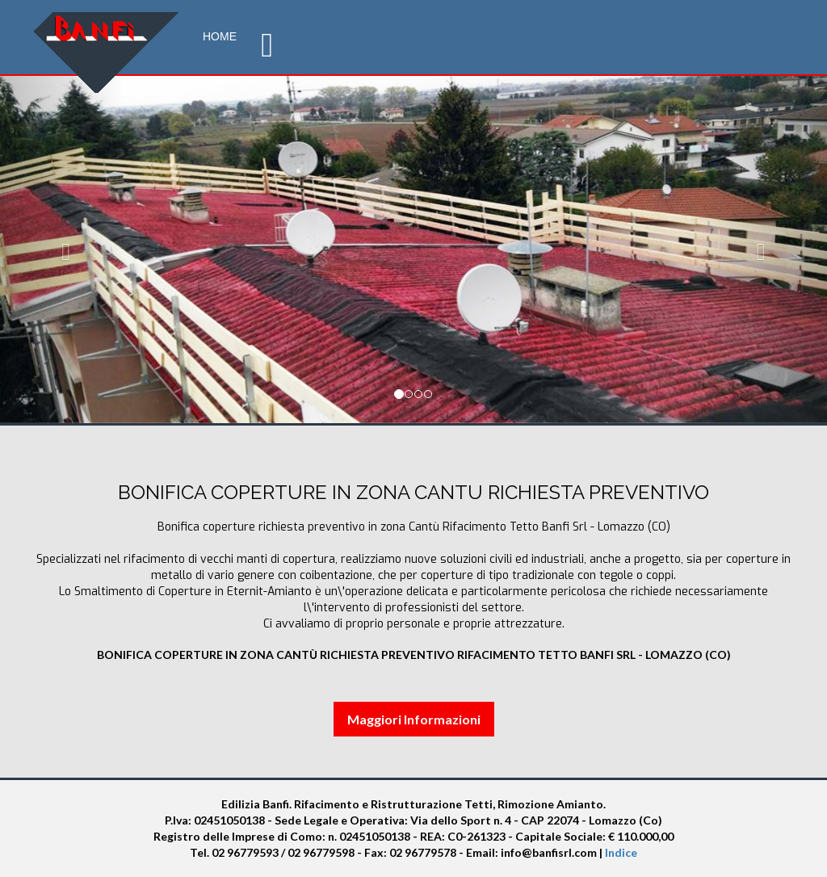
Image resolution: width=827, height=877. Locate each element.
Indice (621, 852)
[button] (62, 248)
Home (220, 36)
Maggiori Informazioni (414, 719)
